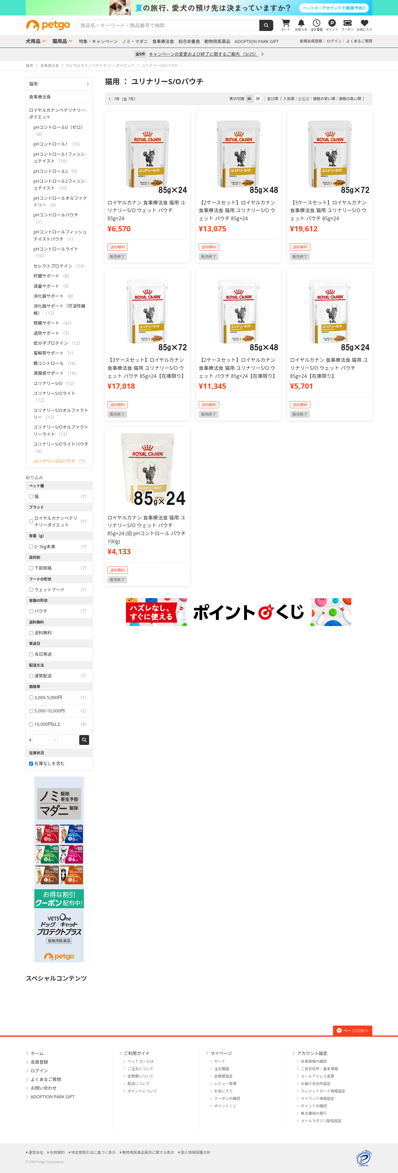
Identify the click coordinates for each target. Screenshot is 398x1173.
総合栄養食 (189, 41)
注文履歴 (221, 1068)
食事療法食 (163, 41)
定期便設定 (223, 1076)
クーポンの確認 (227, 1098)
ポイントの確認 (314, 1106)
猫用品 (59, 41)
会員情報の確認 (314, 1061)
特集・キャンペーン (98, 41)
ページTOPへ (353, 1031)
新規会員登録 (311, 41)
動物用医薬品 (217, 41)
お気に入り (223, 1091)
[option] (199, 7)
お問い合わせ (44, 1088)
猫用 (33, 84)
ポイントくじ (225, 1106)
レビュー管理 (225, 1083)
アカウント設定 (312, 1053)
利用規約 (57, 1152)
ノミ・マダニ (135, 41)
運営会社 (35, 1152)
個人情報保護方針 (195, 1152)
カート (219, 1061)
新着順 (303, 98)
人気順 (288, 98)
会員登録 (39, 1062)
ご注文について (141, 1068)
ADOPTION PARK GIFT (257, 41)
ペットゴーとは (141, 1061)
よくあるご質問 (359, 41)
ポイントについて (142, 1091)
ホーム (37, 1053)
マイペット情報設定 (317, 1098)
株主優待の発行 (314, 1113)
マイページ (221, 1053)
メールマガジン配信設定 (321, 1120)
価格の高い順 (350, 98)
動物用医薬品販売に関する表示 (148, 1152)
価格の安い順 (324, 98)
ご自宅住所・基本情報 (319, 1068)
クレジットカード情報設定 (323, 1091)
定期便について (141, 1076)
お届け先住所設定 (316, 1083)
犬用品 (33, 41)
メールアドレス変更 (317, 1076)
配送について (139, 1083)
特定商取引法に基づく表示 (93, 1152)
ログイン (334, 41)
